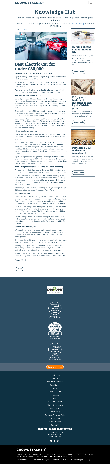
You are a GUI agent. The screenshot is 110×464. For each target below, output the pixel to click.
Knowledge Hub (55, 392)
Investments (55, 375)
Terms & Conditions (55, 405)
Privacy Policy (55, 408)
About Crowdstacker (55, 382)
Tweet (25, 29)
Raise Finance (55, 385)
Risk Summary (55, 422)
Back (19, 269)
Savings (55, 378)
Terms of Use (55, 418)
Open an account (55, 367)
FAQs (55, 388)
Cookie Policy (55, 412)
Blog (55, 398)
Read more (82, 52)
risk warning (78, 23)
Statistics (55, 395)
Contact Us (55, 425)
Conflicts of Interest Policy (55, 415)
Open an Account (55, 402)
